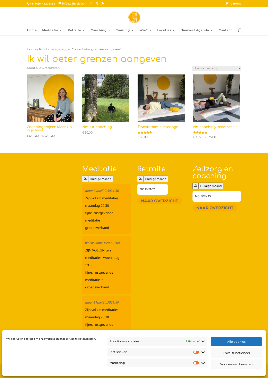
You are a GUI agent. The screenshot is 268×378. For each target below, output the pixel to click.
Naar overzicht (159, 201)
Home (32, 30)
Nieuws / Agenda (195, 30)
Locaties (164, 30)
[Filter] (85, 179)
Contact (225, 30)
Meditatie (50, 30)
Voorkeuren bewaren (236, 364)
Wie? (143, 30)
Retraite (74, 30)
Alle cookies (236, 342)
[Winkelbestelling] (216, 68)
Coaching (99, 30)
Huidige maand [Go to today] (100, 178)
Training (123, 30)
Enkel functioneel (236, 353)
